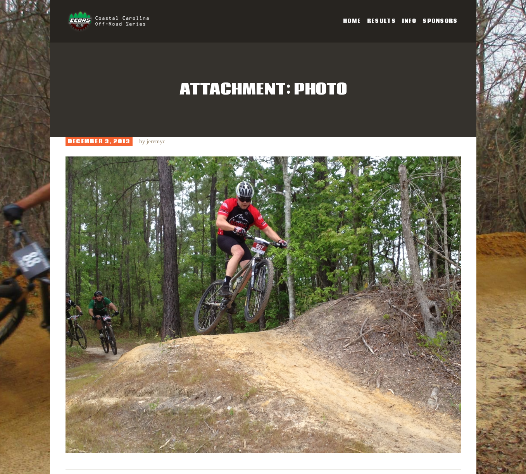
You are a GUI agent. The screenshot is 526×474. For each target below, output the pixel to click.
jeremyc (156, 141)
